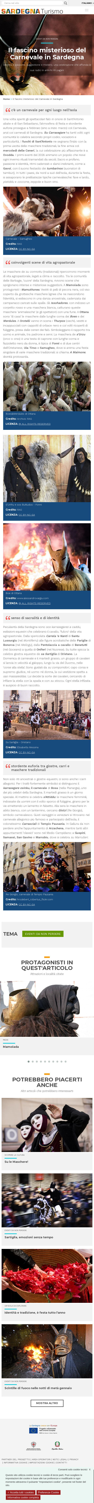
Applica (65, 3)
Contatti (61, 1462)
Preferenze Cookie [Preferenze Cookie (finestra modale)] (48, 1492)
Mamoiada (11, 1046)
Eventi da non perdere (47, 39)
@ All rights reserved (35, 423)
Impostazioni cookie (41, 1462)
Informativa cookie (15, 1462)
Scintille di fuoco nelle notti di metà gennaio (38, 1388)
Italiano (87, 3)
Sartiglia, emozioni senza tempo (29, 1237)
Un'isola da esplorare (16, 1306)
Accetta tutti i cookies (20, 1492)
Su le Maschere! (16, 1162)
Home (6, 99)
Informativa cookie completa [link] (23, 1497)
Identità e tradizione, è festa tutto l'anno (35, 1312)
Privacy (74, 1459)
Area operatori (41, 1459)
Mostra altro (47, 1403)
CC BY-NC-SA (27, 248)
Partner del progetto (16, 1459)
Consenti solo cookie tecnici (76, 1469)
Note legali (60, 1459)
